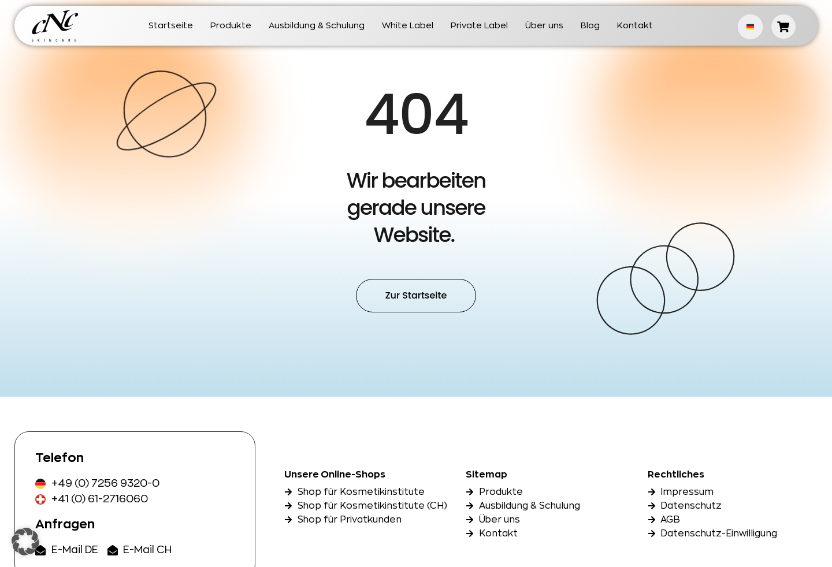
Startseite (170, 25)
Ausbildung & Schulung (317, 25)
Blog (590, 25)
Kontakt (635, 25)
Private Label (479, 25)
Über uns (544, 25)
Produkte (230, 25)
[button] (25, 541)
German (750, 27)
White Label (407, 25)
